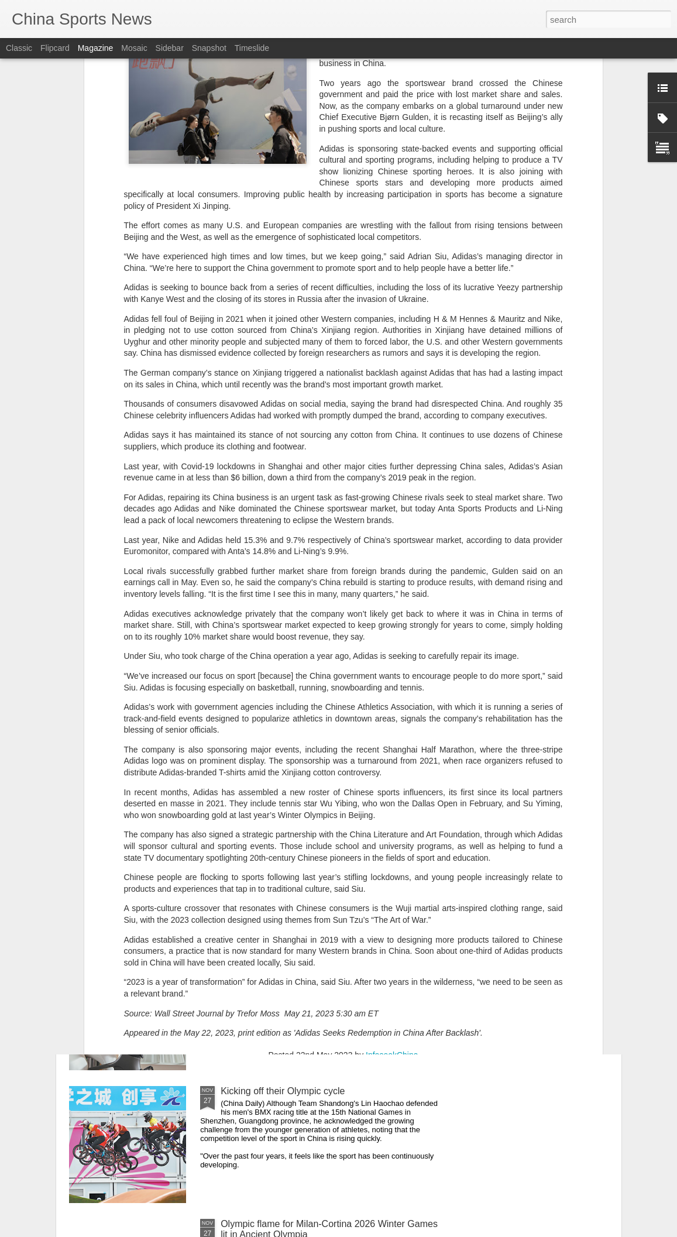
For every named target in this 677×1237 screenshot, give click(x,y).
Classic (19, 48)
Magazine (96, 48)
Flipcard (55, 48)
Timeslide (252, 48)
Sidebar (170, 48)
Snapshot (209, 48)
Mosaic (134, 48)
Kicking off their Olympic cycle (283, 1091)
